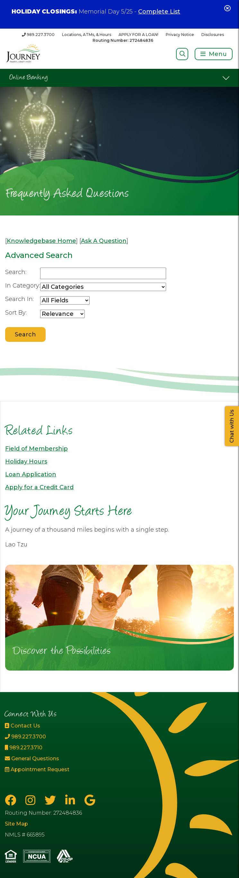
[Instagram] (31, 800)
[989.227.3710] (40, 748)
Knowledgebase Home (41, 240)
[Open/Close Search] (182, 54)
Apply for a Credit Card (39, 487)
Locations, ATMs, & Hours (86, 34)
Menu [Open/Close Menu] (218, 54)
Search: (15, 272)
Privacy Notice (180, 34)
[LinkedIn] (71, 800)
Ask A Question (104, 240)
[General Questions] (40, 759)
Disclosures (212, 34)
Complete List (159, 11)
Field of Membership (36, 448)
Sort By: (16, 312)
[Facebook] (12, 800)
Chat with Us (232, 426)
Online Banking (29, 78)
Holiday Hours (26, 461)
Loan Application (30, 474)
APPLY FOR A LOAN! (138, 34)
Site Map (16, 824)
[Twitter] (52, 800)
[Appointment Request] (40, 769)
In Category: (22, 285)
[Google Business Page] (89, 800)
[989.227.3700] (38, 34)
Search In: (19, 299)
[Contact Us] (40, 726)
